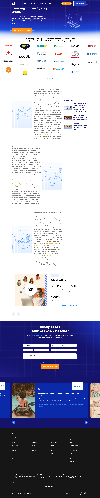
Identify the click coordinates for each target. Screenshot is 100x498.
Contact (56, 3)
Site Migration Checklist (40, 245)
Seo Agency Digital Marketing (20, 184)
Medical (33, 448)
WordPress (53, 445)
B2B (33, 437)
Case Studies (73, 437)
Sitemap (72, 458)
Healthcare (34, 442)
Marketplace (54, 442)
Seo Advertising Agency (50, 134)
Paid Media (72, 448)
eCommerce (35, 439)
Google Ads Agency (36, 456)
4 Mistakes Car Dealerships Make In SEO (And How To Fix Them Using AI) (80, 126)
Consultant (53, 458)
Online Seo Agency (51, 255)
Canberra (14, 456)
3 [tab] (52, 78)
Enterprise (53, 439)
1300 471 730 (66, 3)
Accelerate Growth (80, 3)
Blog (50, 3)
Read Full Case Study (69, 305)
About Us (26, 3)
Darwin (13, 458)
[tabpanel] (24, 59)
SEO (71, 442)
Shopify (52, 450)
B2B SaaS (53, 437)
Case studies (43, 3)
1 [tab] (47, 78)
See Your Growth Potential (22, 30)
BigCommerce (54, 448)
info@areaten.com (52, 486)
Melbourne (14, 439)
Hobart (13, 453)
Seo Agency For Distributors (20, 182)
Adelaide (14, 450)
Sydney (14, 437)
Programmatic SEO (74, 445)
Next (86, 422)
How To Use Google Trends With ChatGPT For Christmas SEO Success (80, 117)
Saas (33, 453)
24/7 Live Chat (73, 450)
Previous (13, 422)
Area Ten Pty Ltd (24, 493)
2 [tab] (50, 78)
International (54, 456)
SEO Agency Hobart (51, 243)
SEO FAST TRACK (39, 335)
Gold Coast (15, 445)
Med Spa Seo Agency (39, 257)
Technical (34, 450)
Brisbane (14, 442)
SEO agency (22, 146)
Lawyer (33, 445)
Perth (13, 448)
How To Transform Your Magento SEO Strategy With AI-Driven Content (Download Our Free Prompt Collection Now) (80, 107)
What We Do (34, 3)
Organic (53, 453)
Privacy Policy (73, 461)
